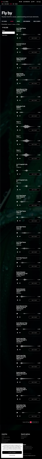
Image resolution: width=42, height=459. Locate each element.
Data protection (5, 441)
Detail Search (7, 3)
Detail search (23, 437)
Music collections (24, 435)
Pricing (17, 3)
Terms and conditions (6, 439)
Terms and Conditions (23, 453)
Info (15, 3)
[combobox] (8, 33)
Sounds (12, 3)
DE (38, 1)
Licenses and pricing (6, 437)
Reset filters (4, 35)
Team (3, 438)
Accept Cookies (12, 452)
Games (14, 24)
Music (3, 3)
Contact (3, 435)
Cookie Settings (12, 455)
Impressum (4, 442)
